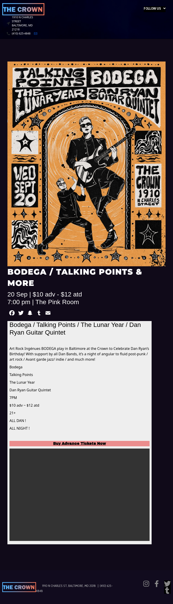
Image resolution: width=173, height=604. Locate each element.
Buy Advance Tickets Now (79, 443)
